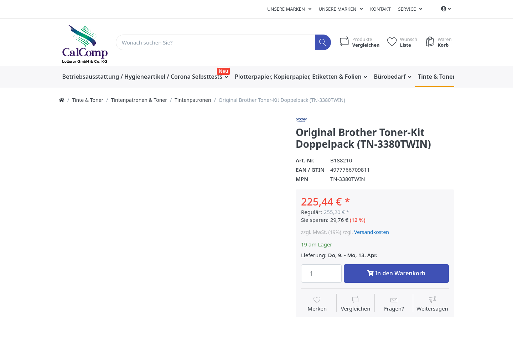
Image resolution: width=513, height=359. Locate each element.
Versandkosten (371, 232)
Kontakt (380, 9)
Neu (223, 71)
